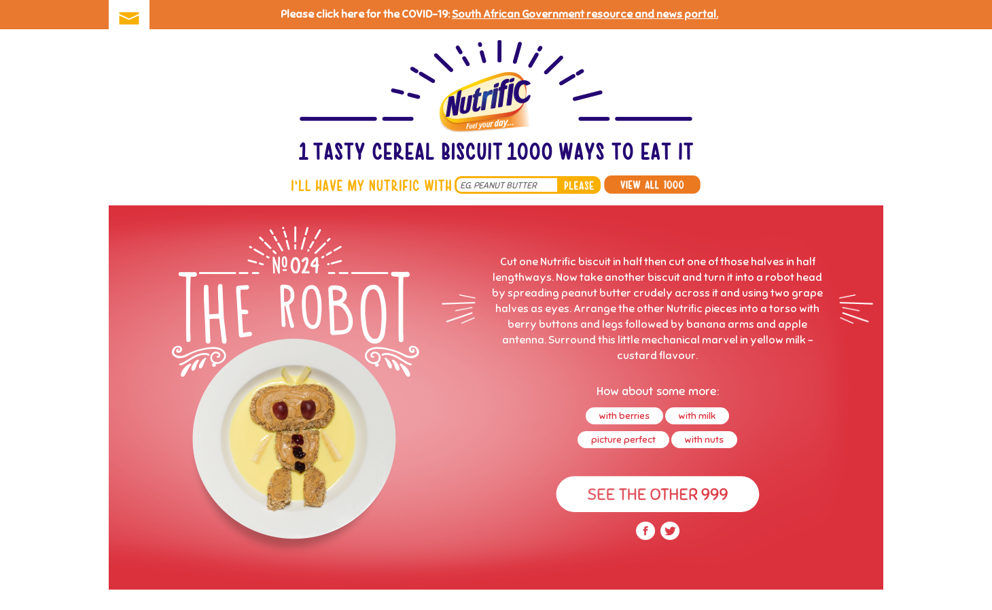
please (579, 185)
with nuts (704, 439)
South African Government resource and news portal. (585, 14)
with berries (624, 416)
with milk (697, 416)
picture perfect (623, 439)
